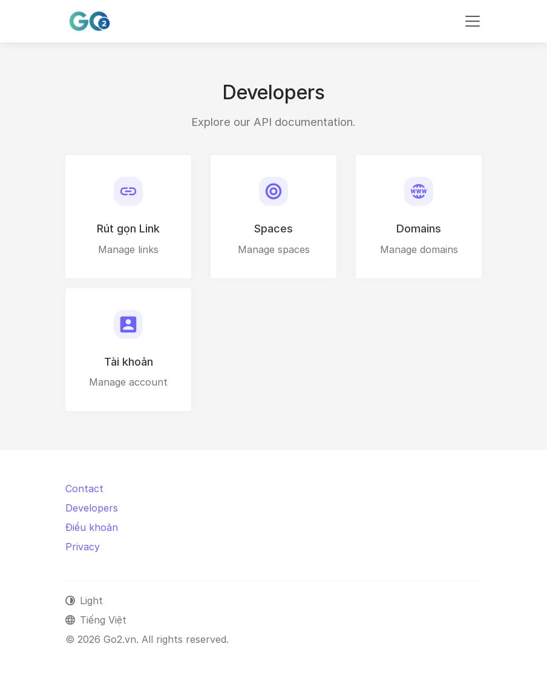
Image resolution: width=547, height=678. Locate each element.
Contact (84, 488)
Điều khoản (91, 527)
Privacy (82, 547)
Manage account (128, 382)
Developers (91, 508)
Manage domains (419, 249)
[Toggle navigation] (472, 21)
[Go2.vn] (89, 21)
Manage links (128, 249)
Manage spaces (274, 249)
